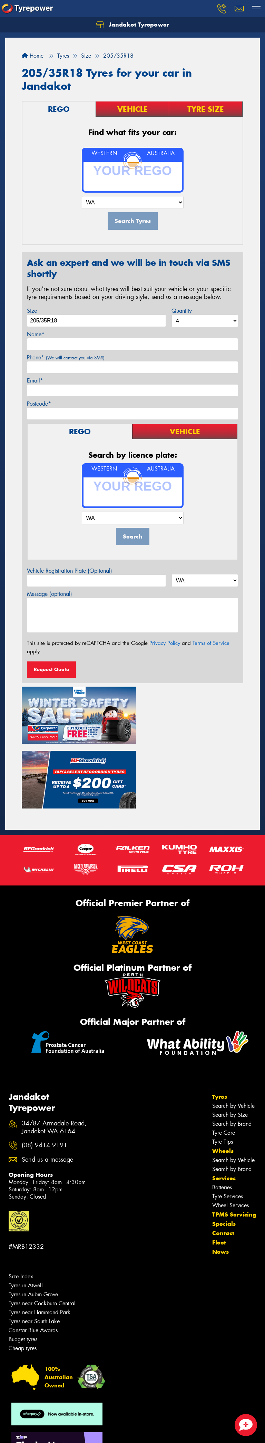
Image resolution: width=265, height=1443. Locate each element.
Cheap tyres (23, 1281)
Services (224, 1111)
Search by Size (230, 1047)
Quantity (181, 310)
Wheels (223, 1083)
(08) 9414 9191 (44, 1078)
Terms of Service (211, 643)
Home (32, 55)
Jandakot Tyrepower (132, 25)
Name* (36, 334)
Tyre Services (227, 1129)
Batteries (222, 1120)
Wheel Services (230, 1138)
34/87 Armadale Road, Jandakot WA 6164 (54, 1060)
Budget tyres (23, 1272)
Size (32, 310)
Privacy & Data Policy (49, 1431)
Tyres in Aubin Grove (33, 1227)
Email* (35, 380)
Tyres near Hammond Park (39, 1245)
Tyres (219, 1029)
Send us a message (47, 1092)
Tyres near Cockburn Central (42, 1236)
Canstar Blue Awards (33, 1263)
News (220, 1184)
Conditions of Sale (91, 1431)
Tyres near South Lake (34, 1254)
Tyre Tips (222, 1074)
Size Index (21, 1209)
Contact (223, 1166)
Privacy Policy (164, 643)
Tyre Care (223, 1065)
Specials (224, 1156)
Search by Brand (232, 1056)
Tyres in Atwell (26, 1218)
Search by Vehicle (233, 1038)
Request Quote (51, 669)
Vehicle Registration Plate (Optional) (69, 570)
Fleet (219, 1175)
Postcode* (39, 403)
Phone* (66, 357)
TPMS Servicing (234, 1147)
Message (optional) (49, 594)
